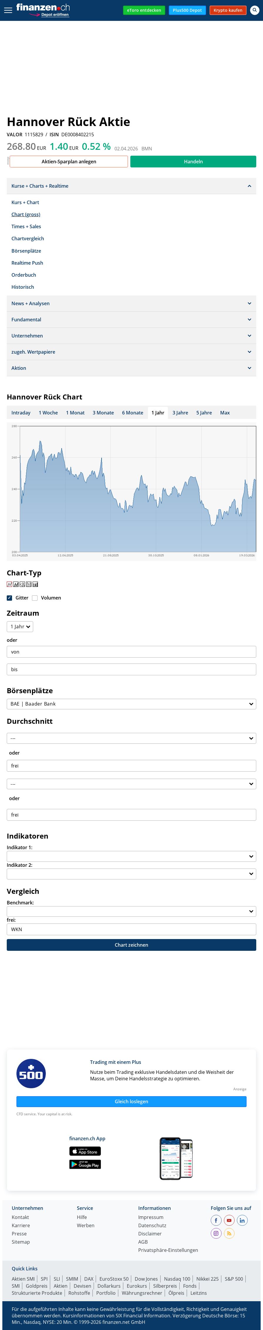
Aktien (61, 1286)
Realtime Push (27, 263)
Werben (86, 1226)
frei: (11, 920)
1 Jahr (157, 412)
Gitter (22, 598)
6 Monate (132, 412)
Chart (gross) (25, 214)
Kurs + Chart (25, 202)
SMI (16, 1286)
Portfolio (106, 1293)
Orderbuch (23, 275)
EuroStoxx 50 (114, 1279)
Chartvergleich (27, 238)
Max (225, 412)
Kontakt (20, 1217)
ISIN (54, 134)
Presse (19, 1234)
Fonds (190, 1286)
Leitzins (198, 1293)
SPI (44, 1279)
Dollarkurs (109, 1286)
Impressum (150, 1217)
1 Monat (75, 412)
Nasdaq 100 (177, 1279)
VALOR (14, 134)
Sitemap (21, 1242)
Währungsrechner (142, 1293)
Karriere (21, 1226)
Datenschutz (152, 1226)
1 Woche (48, 412)
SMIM (72, 1279)
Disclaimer (150, 1234)
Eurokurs (137, 1286)
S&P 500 (234, 1279)
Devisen (82, 1286)
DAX (88, 1279)
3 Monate (103, 412)
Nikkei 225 (207, 1279)
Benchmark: (20, 902)
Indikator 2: (19, 865)
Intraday (21, 412)
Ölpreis (176, 1293)
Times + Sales (26, 226)
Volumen (51, 598)
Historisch (22, 287)
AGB (143, 1242)
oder (12, 640)
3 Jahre (180, 412)
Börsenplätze (26, 251)
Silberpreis (165, 1286)
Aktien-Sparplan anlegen (69, 161)
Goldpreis (37, 1286)
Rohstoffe (79, 1293)
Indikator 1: (19, 847)
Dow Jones (146, 1279)
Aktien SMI (23, 1279)
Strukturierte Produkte (37, 1293)
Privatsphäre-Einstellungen (168, 1250)
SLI (57, 1279)
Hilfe (82, 1217)
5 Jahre (204, 412)
